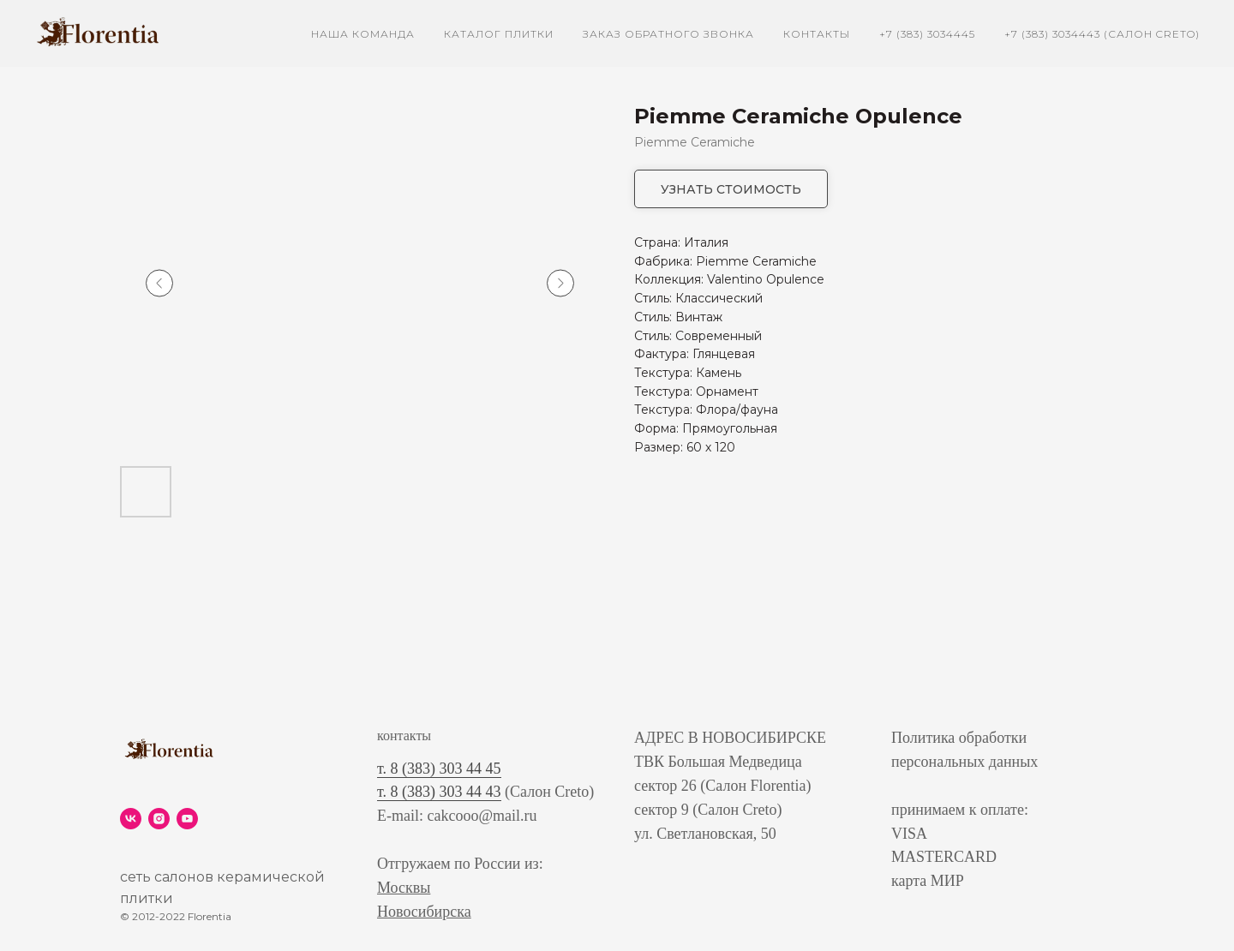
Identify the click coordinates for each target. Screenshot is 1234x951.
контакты (816, 33)
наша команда (363, 33)
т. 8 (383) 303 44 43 (439, 791)
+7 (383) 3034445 (927, 33)
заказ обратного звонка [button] (668, 33)
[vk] (130, 818)
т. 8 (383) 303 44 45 (439, 768)
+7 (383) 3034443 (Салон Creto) (1102, 33)
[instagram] (159, 818)
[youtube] (187, 818)
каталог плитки (499, 33)
